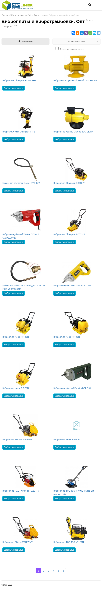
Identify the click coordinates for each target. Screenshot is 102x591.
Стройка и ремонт (38, 15)
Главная (6, 15)
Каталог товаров (19, 15)
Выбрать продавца (13, 88)
